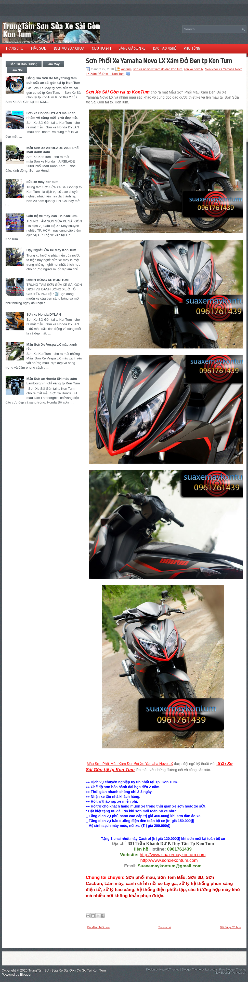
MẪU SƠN (38, 48)
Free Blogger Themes (232, 969)
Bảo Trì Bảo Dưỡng (23, 64)
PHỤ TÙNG (192, 48)
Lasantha (211, 969)
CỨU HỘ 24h (101, 48)
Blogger (26, 974)
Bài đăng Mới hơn (98, 927)
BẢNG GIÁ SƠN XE (132, 48)
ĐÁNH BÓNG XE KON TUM (48, 280)
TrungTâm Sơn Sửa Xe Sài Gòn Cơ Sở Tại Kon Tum (67, 30)
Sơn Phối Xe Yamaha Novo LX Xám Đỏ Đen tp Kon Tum (159, 60)
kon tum (126, 69)
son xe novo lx (193, 69)
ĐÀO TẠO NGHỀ (164, 48)
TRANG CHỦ (14, 48)
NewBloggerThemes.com (230, 972)
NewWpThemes (169, 969)
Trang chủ (164, 927)
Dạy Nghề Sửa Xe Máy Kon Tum (51, 250)
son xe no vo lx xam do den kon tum (157, 69)
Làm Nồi (17, 70)
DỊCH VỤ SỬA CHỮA (69, 48)
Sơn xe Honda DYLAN (44, 314)
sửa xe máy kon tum (42, 182)
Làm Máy (53, 64)
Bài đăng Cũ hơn (230, 927)
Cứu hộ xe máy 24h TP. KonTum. (52, 216)
